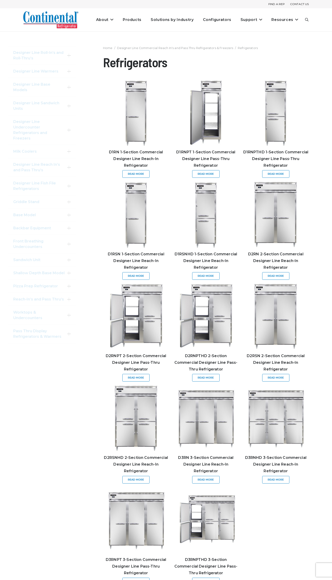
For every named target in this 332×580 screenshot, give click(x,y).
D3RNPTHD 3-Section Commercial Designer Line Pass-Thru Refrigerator (206, 566)
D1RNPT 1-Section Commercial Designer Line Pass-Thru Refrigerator (205, 159)
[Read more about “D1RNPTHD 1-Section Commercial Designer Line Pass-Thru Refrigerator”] (275, 174)
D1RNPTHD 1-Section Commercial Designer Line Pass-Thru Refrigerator (275, 159)
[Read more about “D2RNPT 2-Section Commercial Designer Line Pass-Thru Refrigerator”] (136, 378)
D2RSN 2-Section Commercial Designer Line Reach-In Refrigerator (276, 362)
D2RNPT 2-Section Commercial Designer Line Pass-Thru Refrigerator (136, 362)
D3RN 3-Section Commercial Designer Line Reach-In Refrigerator (205, 464)
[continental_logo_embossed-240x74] (51, 19)
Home (108, 48)
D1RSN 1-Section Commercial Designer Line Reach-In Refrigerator (136, 261)
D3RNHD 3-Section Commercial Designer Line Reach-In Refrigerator (275, 464)
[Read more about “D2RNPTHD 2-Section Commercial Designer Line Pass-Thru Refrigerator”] (205, 378)
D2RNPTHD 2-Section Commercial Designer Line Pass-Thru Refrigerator (206, 362)
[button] (307, 20)
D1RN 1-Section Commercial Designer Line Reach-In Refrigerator (136, 159)
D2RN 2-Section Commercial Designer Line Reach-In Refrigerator (275, 261)
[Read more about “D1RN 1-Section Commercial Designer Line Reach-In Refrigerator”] (136, 174)
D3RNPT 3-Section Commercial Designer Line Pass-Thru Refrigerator (136, 566)
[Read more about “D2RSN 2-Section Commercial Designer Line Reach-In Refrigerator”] (275, 378)
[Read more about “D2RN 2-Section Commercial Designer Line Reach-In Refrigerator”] (275, 276)
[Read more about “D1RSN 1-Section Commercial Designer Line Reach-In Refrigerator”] (136, 276)
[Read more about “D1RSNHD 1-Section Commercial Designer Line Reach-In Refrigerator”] (205, 276)
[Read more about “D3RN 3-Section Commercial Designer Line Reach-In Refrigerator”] (205, 480)
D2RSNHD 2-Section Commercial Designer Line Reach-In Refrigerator (136, 464)
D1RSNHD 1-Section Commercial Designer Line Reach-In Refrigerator (206, 261)
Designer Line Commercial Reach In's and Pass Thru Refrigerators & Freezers (175, 48)
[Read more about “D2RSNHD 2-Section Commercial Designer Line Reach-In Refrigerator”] (136, 480)
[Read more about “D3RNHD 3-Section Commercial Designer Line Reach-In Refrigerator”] (275, 480)
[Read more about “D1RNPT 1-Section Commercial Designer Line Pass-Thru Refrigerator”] (205, 174)
